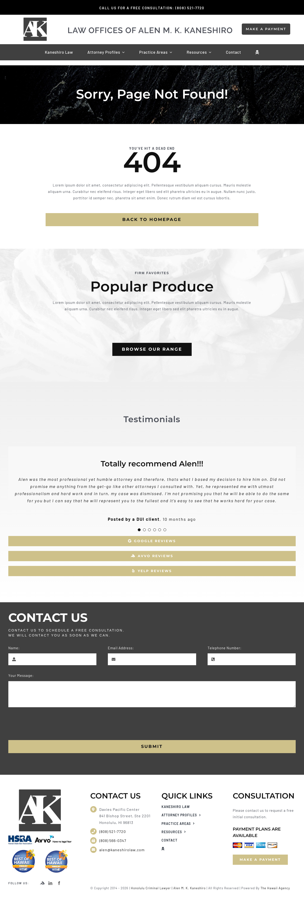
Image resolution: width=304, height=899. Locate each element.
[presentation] (44, 723)
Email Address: (121, 648)
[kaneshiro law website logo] (150, 28)
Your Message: (21, 675)
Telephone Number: (225, 648)
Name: (14, 648)
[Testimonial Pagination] (139, 529)
